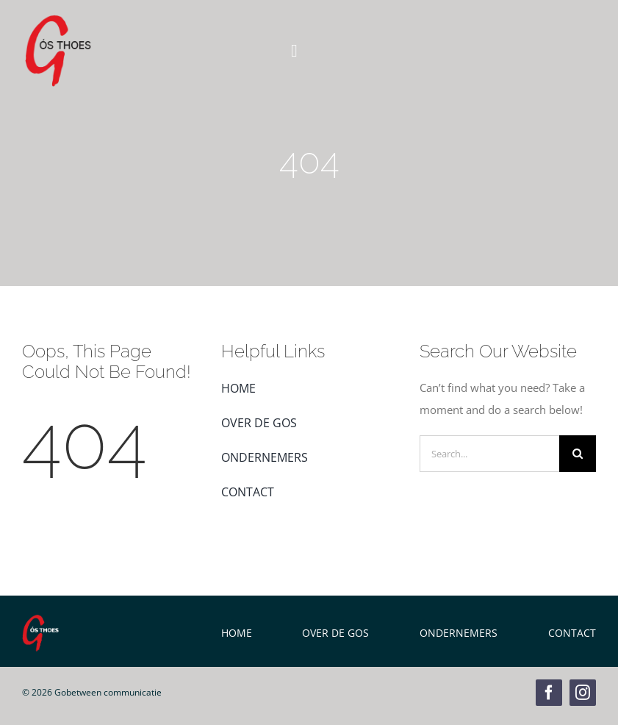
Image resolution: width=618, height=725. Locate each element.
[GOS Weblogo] (58, 19)
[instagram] (583, 692)
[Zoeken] (577, 453)
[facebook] (549, 692)
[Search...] (489, 453)
